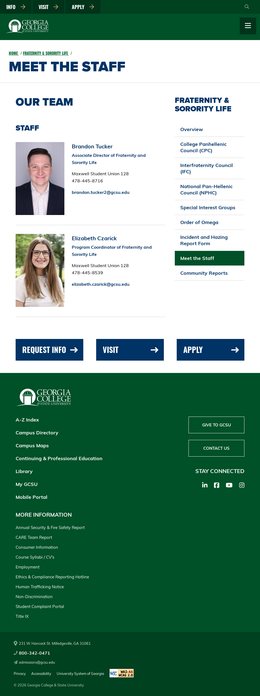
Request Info (50, 349)
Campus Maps (32, 445)
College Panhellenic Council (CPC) (203, 147)
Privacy (20, 673)
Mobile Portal (31, 497)
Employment (27, 567)
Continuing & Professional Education (59, 458)
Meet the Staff (197, 258)
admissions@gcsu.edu (34, 662)
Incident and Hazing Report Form (204, 240)
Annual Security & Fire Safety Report (50, 527)
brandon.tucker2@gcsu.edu (101, 192)
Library (24, 471)
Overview (191, 129)
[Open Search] (247, 6)
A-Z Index (27, 420)
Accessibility (41, 673)
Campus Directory (37, 432)
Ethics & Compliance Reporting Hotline (52, 576)
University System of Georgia (80, 673)
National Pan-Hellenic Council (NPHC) (206, 189)
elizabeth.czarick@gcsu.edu (101, 284)
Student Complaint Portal (40, 606)
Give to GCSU (216, 425)
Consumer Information (37, 547)
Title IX (22, 616)
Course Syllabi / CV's (35, 557)
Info (15, 6)
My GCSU (27, 484)
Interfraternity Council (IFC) (206, 168)
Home (14, 53)
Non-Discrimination (34, 596)
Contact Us (216, 448)
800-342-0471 (32, 653)
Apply (83, 6)
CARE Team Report (34, 537)
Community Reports (204, 273)
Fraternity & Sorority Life (46, 53)
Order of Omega (199, 222)
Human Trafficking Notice (40, 586)
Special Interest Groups (207, 207)
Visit (48, 6)
